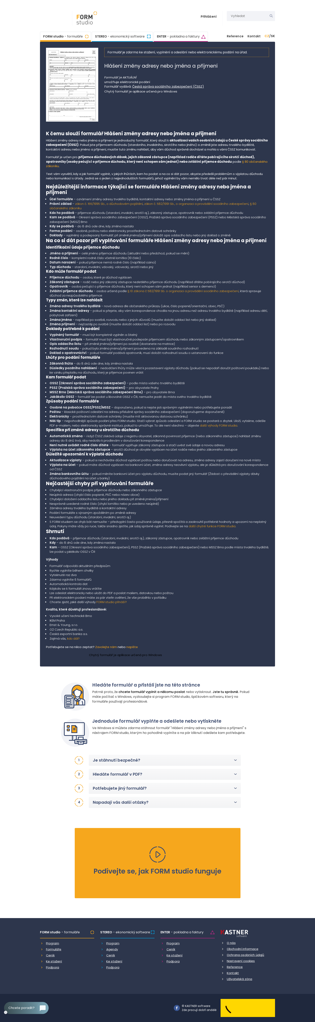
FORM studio (63, 36)
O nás (231, 943)
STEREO (120, 37)
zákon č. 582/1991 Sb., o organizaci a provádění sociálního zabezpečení (196, 204)
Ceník (50, 955)
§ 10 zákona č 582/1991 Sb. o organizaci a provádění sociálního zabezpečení (183, 291)
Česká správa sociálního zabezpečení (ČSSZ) (168, 86)
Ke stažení (54, 961)
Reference (235, 36)
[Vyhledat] (271, 16)
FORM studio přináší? (111, 602)
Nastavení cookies (241, 961)
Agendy (112, 949)
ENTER (178, 37)
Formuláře (53, 949)
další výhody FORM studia (218, 425)
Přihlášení (209, 16)
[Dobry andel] (248, 1007)
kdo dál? (73, 638)
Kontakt (254, 36)
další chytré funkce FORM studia (212, 526)
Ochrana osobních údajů (245, 955)
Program (52, 943)
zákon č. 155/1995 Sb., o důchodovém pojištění (109, 204)
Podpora (52, 967)
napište (132, 647)
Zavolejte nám (106, 647)
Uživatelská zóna (239, 979)
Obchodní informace (242, 949)
